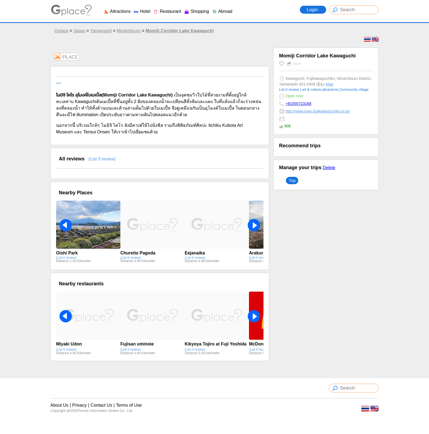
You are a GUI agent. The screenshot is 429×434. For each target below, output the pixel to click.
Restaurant (167, 11)
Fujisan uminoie (137, 344)
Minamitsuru (129, 30)
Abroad (222, 11)
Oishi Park (67, 253)
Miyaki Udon (69, 344)
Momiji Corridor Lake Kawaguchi (180, 30)
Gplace (61, 30)
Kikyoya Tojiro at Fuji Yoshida (216, 344)
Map (329, 84)
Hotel (141, 11)
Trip (292, 180)
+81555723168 (298, 103)
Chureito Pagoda (137, 253)
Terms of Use (129, 405)
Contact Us (101, 405)
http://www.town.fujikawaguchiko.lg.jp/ (318, 111)
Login (313, 9)
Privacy (79, 405)
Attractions (117, 11)
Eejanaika (195, 253)
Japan (79, 30)
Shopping (196, 11)
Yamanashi (101, 30)
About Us (59, 405)
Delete (329, 167)
